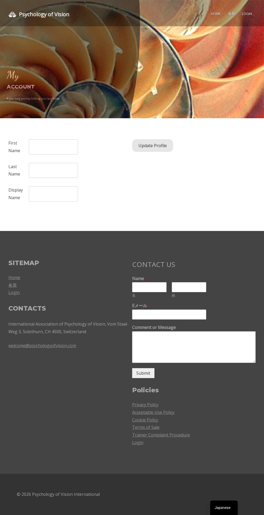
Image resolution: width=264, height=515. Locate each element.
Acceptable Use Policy (153, 412)
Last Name (14, 170)
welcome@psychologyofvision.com (42, 345)
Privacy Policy (145, 405)
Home (216, 13)
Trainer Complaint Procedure (161, 435)
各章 (231, 13)
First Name (14, 146)
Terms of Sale (145, 427)
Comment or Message (154, 327)
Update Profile (152, 145)
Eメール (141, 305)
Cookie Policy (145, 420)
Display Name (15, 193)
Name (139, 278)
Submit (143, 373)
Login (247, 13)
